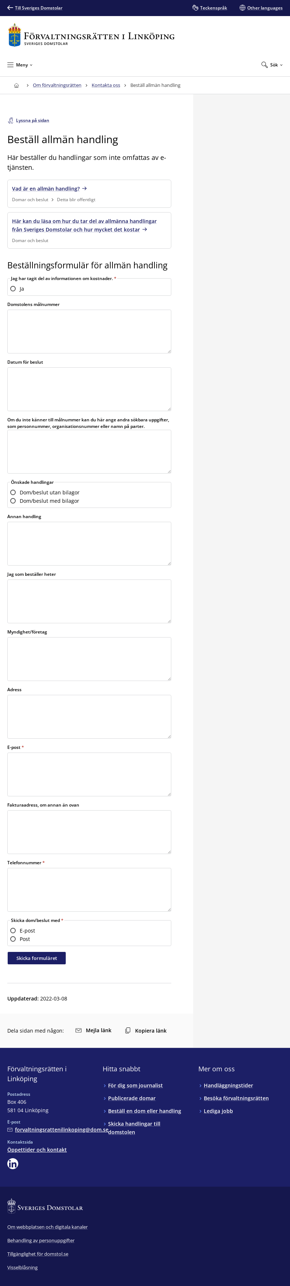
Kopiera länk (146, 1030)
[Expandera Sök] (272, 65)
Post (25, 938)
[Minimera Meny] (20, 65)
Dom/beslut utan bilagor (50, 492)
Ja (22, 288)
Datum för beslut (25, 362)
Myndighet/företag (27, 632)
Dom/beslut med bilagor (49, 500)
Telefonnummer (24, 863)
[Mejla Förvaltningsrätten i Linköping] (57, 1129)
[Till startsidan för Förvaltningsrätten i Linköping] (91, 35)
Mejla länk (93, 1030)
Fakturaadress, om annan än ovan (43, 805)
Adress (14, 689)
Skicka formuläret (36, 958)
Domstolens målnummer (33, 304)
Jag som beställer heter (31, 574)
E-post (13, 747)
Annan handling (24, 516)
